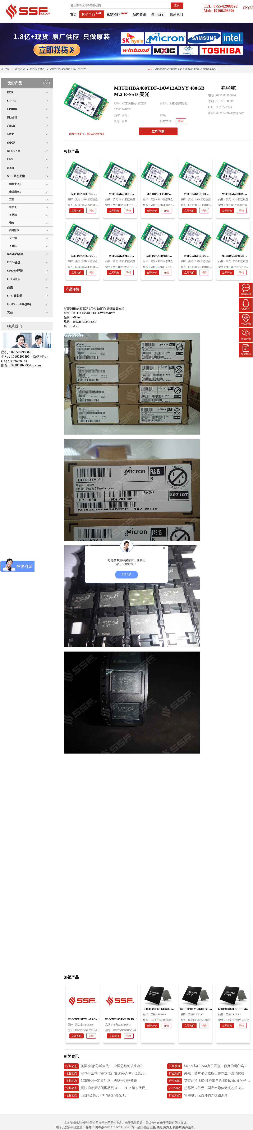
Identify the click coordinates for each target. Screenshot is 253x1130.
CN (245, 7)
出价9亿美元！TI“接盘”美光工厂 (96, 1095)
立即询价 (158, 131)
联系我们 (176, 14)
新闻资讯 (139, 14)
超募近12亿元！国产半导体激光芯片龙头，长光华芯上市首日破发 (209, 1088)
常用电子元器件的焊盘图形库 (197, 1095)
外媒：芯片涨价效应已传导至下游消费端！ (207, 1073)
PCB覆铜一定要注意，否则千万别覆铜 (100, 1081)
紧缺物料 (117, 14)
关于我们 (158, 14)
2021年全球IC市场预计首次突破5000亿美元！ (106, 1073)
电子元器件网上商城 (173, 1122)
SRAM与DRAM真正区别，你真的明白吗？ (207, 1066)
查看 (181, 121)
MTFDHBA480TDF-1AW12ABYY (68, 69)
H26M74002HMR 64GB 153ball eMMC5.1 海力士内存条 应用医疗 (181, 67)
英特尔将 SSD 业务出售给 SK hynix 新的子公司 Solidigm (209, 1081)
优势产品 (92, 14)
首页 (73, 14)
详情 (91, 210)
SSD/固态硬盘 (37, 69)
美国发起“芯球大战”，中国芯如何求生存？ (104, 1066)
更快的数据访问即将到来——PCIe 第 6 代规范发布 (106, 1088)
